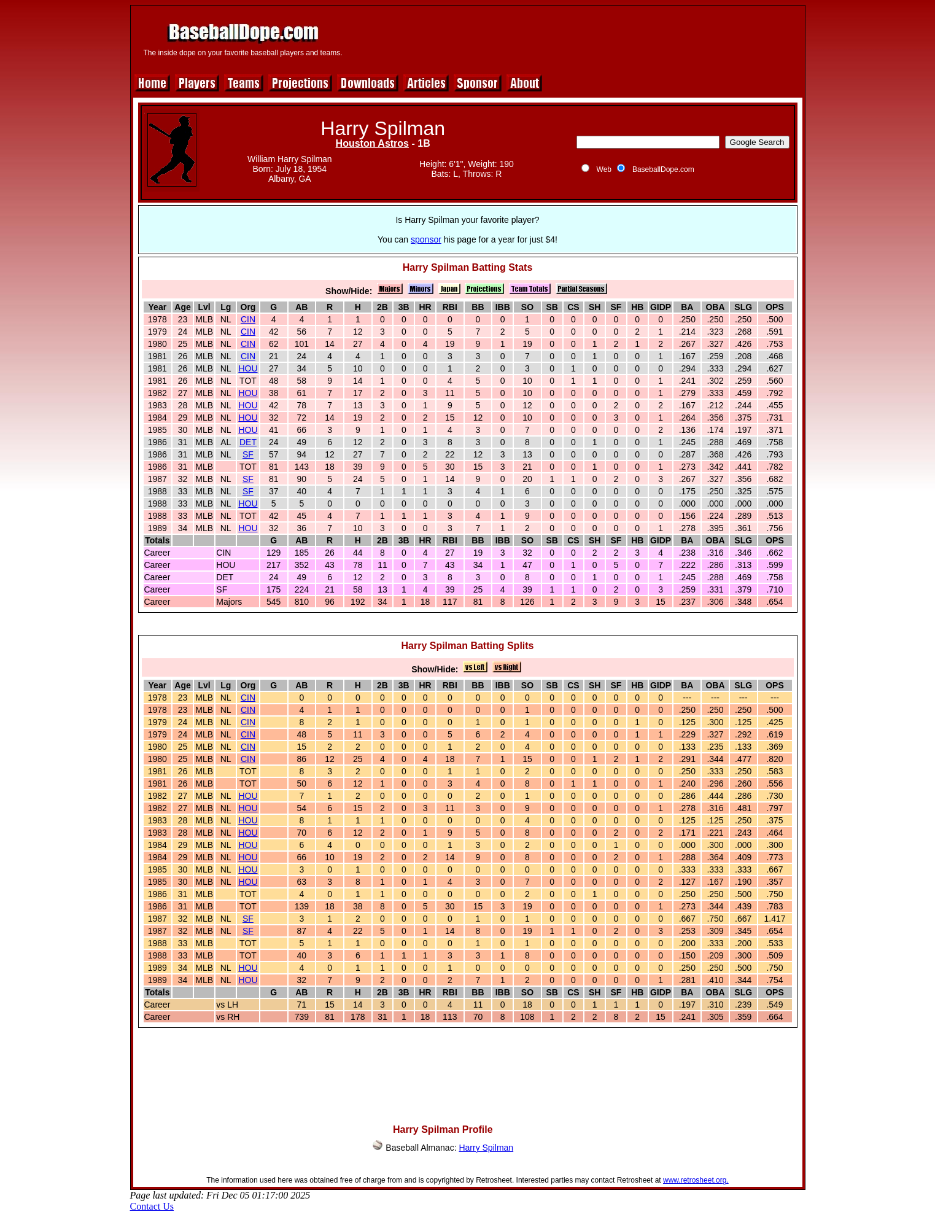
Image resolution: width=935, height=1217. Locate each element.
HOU (247, 368)
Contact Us (152, 1206)
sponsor (426, 239)
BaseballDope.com (663, 169)
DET (248, 442)
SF (248, 454)
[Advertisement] (576, 38)
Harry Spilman (486, 1148)
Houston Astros (372, 143)
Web (604, 169)
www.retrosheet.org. (696, 1180)
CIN (248, 319)
